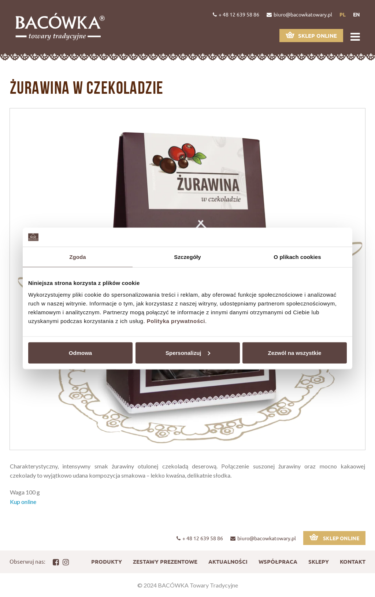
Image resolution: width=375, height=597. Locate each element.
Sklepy (318, 561)
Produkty (106, 561)
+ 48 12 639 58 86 (236, 14)
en (356, 14)
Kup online (23, 501)
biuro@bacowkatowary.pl (299, 14)
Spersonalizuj (188, 352)
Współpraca (278, 561)
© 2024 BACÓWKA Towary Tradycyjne (187, 585)
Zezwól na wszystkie (295, 352)
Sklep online (311, 35)
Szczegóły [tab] (187, 257)
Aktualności (228, 561)
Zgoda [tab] (77, 257)
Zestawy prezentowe (165, 561)
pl (342, 14)
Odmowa (80, 352)
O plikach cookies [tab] (297, 257)
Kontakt (352, 561)
